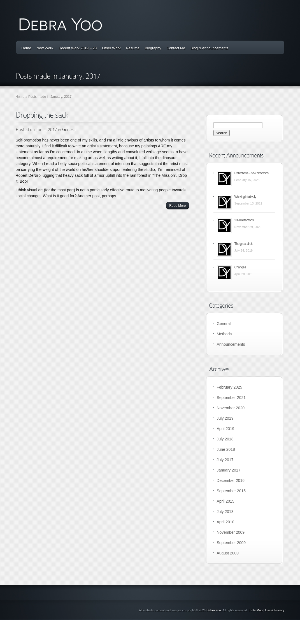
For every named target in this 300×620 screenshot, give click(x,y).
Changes (240, 267)
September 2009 (231, 542)
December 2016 (231, 480)
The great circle (243, 244)
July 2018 (225, 439)
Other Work (111, 48)
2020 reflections (244, 220)
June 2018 (226, 449)
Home (26, 48)
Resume (132, 48)
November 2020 (231, 408)
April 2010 (225, 522)
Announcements (231, 344)
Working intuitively (245, 197)
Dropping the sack (42, 115)
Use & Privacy (274, 610)
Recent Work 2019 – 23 (78, 48)
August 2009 (228, 553)
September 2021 (231, 397)
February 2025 (229, 387)
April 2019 (225, 428)
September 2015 (231, 491)
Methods (224, 334)
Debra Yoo (213, 610)
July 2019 (225, 418)
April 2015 (225, 501)
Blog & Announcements (209, 48)
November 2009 (231, 532)
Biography (153, 48)
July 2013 (225, 511)
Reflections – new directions (251, 173)
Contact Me (175, 48)
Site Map (256, 610)
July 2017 (225, 460)
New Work (44, 48)
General (69, 129)
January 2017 (229, 470)
